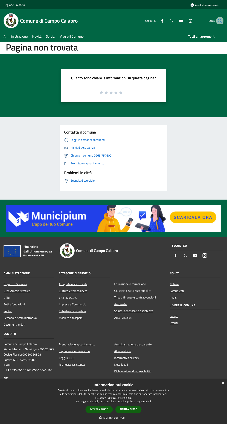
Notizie (174, 284)
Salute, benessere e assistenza (133, 311)
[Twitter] (167, 20)
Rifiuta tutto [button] (128, 409)
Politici (8, 311)
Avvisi (173, 297)
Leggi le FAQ (67, 358)
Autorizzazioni (123, 317)
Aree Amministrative (17, 291)
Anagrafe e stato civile (73, 284)
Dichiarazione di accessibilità (132, 371)
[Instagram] (185, 20)
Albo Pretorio (122, 351)
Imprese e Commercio (72, 304)
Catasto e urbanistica (72, 311)
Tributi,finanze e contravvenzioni (135, 297)
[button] (113, 418)
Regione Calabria (14, 5)
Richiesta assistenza (72, 364)
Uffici (7, 297)
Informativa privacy (126, 358)
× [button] (222, 383)
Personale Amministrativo (20, 318)
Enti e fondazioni (14, 304)
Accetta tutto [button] (99, 409)
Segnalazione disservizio (74, 351)
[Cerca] (218, 20)
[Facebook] (157, 20)
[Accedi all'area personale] (204, 5)
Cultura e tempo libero (73, 291)
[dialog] (113, 401)
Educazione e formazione (130, 284)
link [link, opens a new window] (149, 401)
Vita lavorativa (68, 297)
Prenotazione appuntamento (77, 344)
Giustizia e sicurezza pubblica (132, 290)
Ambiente (120, 304)
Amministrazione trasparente (133, 344)
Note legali (121, 364)
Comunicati (177, 291)
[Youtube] (176, 20)
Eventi (174, 323)
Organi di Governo (15, 284)
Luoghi (174, 316)
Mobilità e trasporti (71, 318)
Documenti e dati (14, 324)
